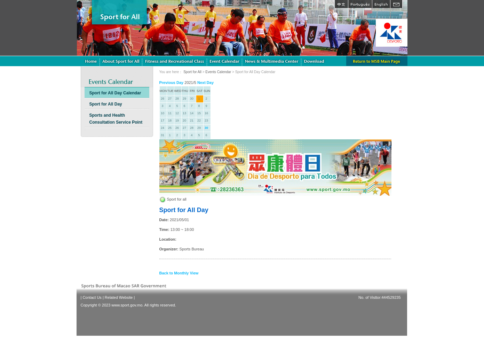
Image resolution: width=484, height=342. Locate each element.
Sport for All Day (105, 104)
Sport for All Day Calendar (115, 93)
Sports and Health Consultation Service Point (116, 119)
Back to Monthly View (179, 273)
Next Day (205, 82)
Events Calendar (218, 72)
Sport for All (192, 72)
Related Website (119, 297)
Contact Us (91, 297)
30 (206, 128)
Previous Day (171, 82)
